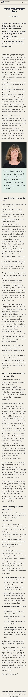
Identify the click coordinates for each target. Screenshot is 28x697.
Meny (26, 2)
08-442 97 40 (9, 693)
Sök (22, 2)
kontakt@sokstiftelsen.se (17, 693)
